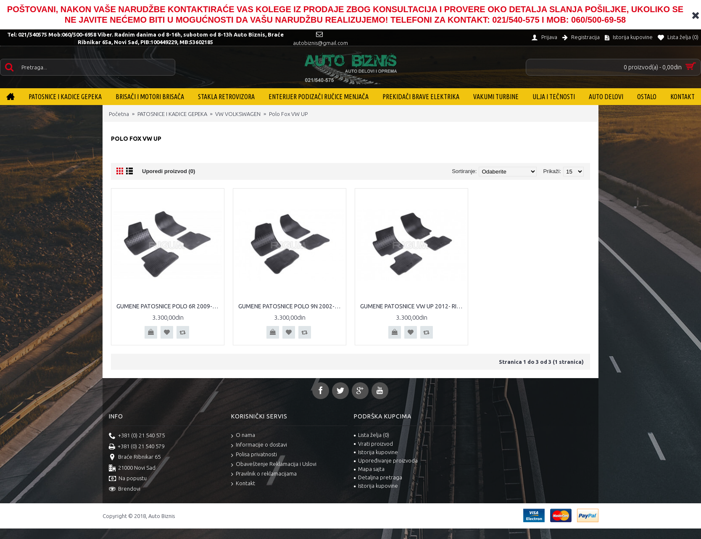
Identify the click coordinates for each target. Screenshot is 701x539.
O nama (243, 435)
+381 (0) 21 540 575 (137, 436)
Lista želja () (371, 435)
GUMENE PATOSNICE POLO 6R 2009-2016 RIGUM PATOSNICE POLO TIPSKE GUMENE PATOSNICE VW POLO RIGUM (169, 306)
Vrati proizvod (373, 444)
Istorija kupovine (376, 452)
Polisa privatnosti (254, 454)
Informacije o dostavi (259, 445)
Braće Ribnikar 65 (135, 457)
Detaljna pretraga (378, 477)
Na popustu (128, 479)
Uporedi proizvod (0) (168, 171)
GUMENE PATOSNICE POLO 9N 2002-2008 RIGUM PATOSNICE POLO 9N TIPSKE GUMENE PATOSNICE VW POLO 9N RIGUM (291, 306)
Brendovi (124, 489)
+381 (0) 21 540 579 (136, 447)
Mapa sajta (369, 469)
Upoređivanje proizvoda (386, 460)
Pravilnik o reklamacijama (264, 474)
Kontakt (243, 483)
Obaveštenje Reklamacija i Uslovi (273, 464)
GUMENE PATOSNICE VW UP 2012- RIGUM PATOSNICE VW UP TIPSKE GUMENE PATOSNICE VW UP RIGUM (413, 306)
